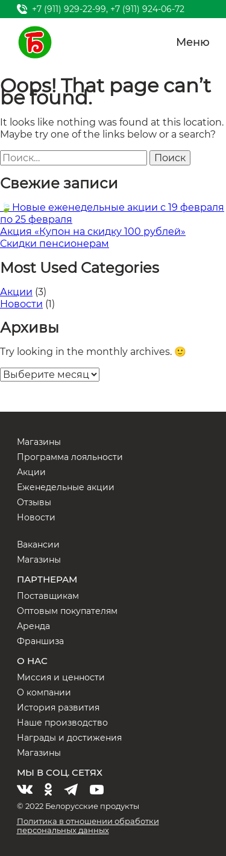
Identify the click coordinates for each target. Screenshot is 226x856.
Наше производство (62, 722)
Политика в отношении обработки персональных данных (88, 825)
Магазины (39, 441)
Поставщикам (48, 595)
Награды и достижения (69, 737)
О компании (44, 692)
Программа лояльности (70, 457)
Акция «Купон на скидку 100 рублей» (93, 231)
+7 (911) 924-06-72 (147, 9)
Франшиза (40, 641)
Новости (21, 304)
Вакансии (38, 544)
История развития (58, 707)
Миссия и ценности (61, 677)
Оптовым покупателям (67, 610)
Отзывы (34, 502)
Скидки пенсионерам (54, 243)
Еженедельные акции (66, 487)
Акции (16, 292)
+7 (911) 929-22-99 (69, 9)
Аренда (33, 626)
